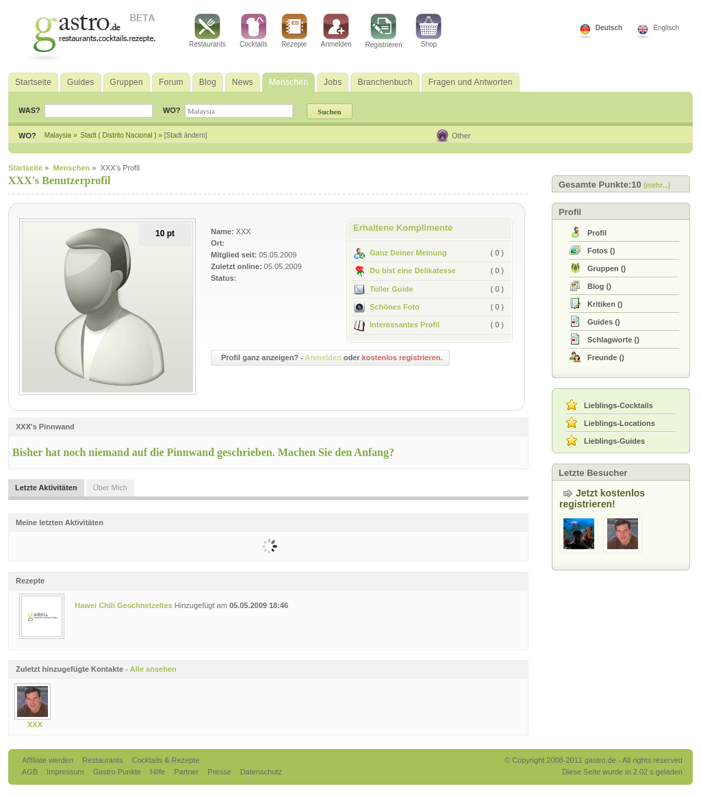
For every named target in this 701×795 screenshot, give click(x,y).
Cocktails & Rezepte (165, 760)
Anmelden (336, 31)
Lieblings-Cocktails (618, 405)
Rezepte (294, 31)
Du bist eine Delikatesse (405, 270)
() (601, 251)
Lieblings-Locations (619, 423)
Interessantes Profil (396, 324)
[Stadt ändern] (185, 135)
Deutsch (609, 27)
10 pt (165, 233)
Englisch (666, 27)
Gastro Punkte (118, 772)
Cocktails (254, 31)
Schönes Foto (387, 307)
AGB (31, 772)
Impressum (66, 772)
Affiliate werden (48, 760)
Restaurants (207, 31)
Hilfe (158, 772)
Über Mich (110, 487)
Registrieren (384, 31)
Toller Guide (383, 289)
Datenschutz (261, 772)
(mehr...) (656, 185)
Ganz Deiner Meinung (400, 253)
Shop (429, 31)
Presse (219, 772)
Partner (187, 772)
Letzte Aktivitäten (46, 487)
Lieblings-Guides (614, 441)
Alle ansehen (153, 669)
